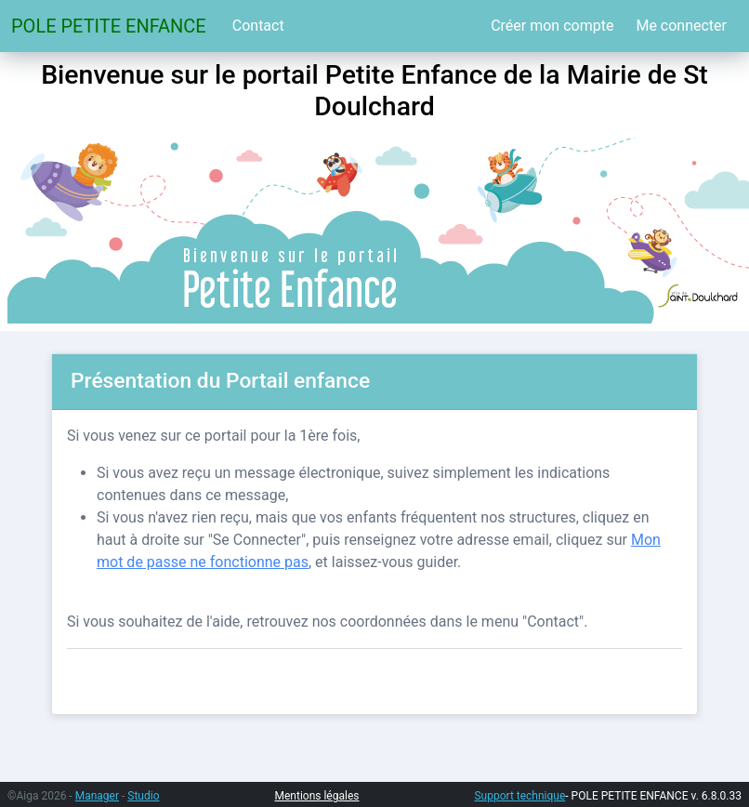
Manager (97, 795)
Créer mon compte (552, 25)
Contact (258, 25)
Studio (143, 795)
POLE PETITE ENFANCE (108, 26)
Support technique (519, 795)
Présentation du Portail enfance (220, 380)
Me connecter (681, 25)
